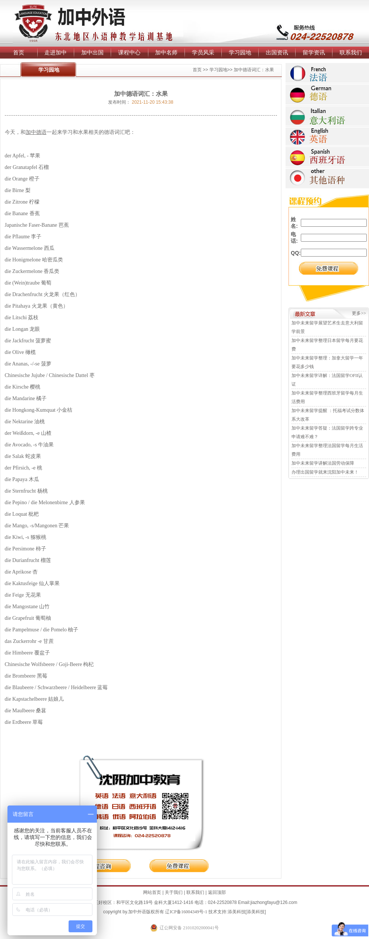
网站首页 (152, 892)
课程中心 (129, 52)
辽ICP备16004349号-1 (186, 911)
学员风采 (203, 52)
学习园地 (240, 52)
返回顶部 (217, 892)
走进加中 (55, 52)
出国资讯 (277, 52)
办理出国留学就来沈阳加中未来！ (325, 472)
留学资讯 (314, 52)
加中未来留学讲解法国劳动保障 (322, 463)
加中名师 (166, 52)
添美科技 (237, 911)
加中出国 (92, 52)
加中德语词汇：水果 (254, 69)
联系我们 (351, 52)
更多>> (359, 313)
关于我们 (174, 892)
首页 (18, 52)
